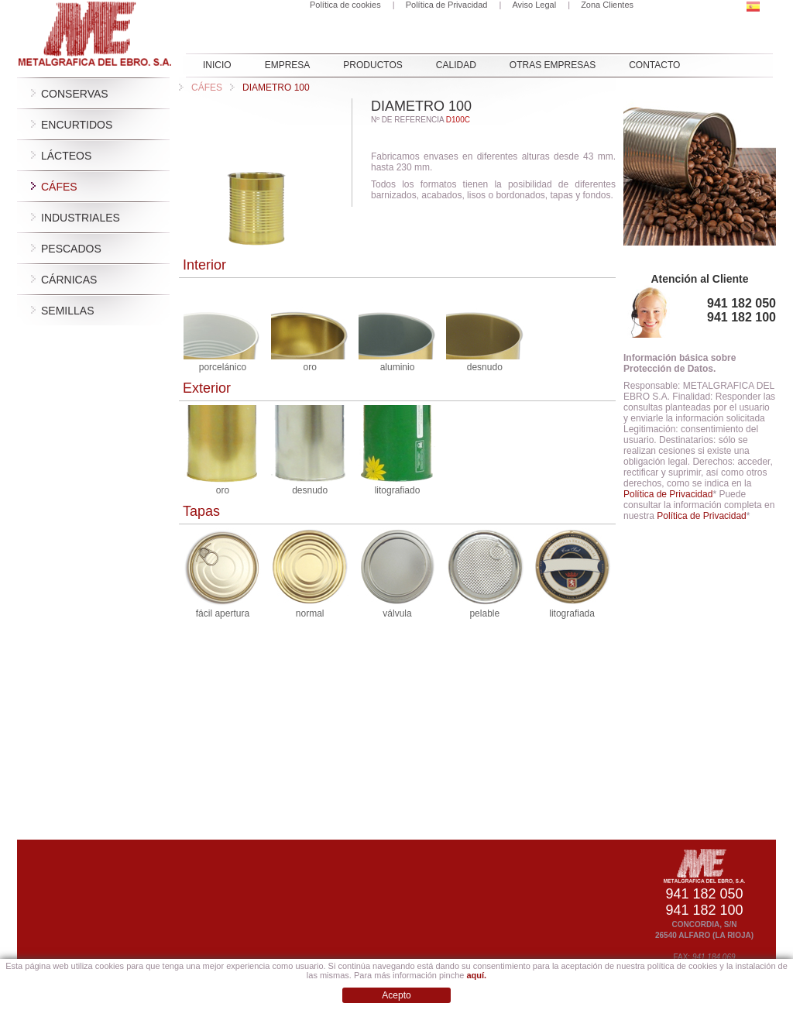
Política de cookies (345, 4)
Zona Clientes (607, 4)
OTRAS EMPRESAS (553, 65)
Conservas (74, 94)
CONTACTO (654, 65)
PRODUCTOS (372, 65)
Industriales (80, 217)
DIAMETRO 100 (270, 87)
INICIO (217, 65)
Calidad (456, 65)
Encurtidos (76, 125)
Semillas (67, 310)
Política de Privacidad (447, 4)
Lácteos (66, 155)
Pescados (71, 248)
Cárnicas (69, 279)
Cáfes (59, 186)
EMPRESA (288, 65)
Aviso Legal (534, 4)
